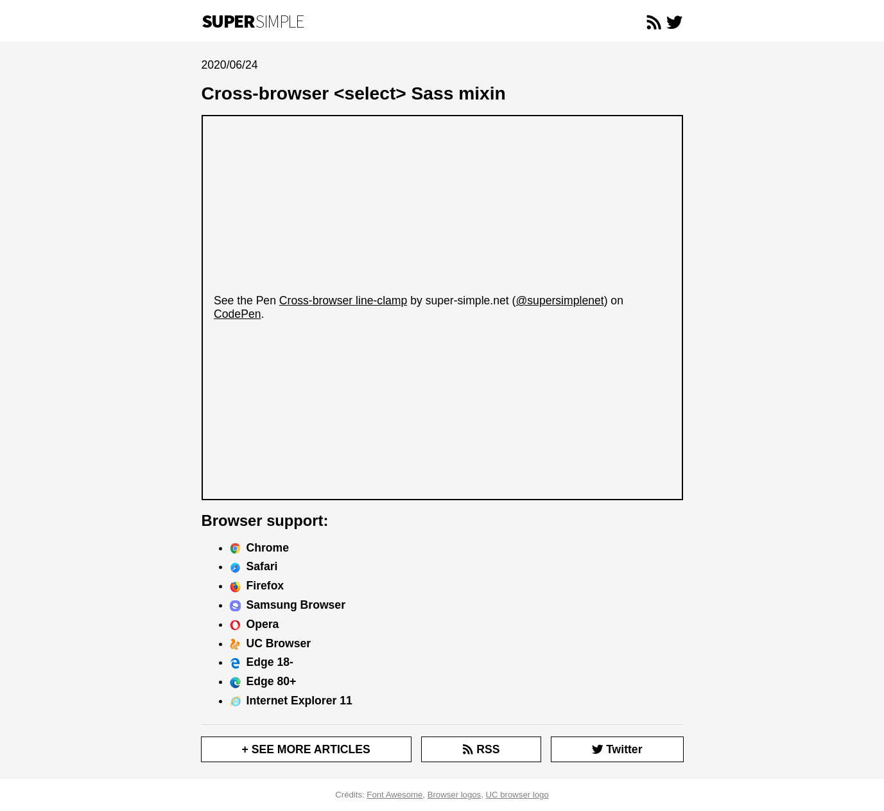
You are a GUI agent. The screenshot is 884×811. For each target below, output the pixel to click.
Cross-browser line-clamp (343, 300)
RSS (480, 749)
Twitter (617, 749)
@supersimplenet (559, 300)
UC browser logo (517, 794)
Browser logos (454, 794)
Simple (253, 21)
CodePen (237, 314)
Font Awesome (394, 794)
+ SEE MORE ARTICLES (306, 749)
